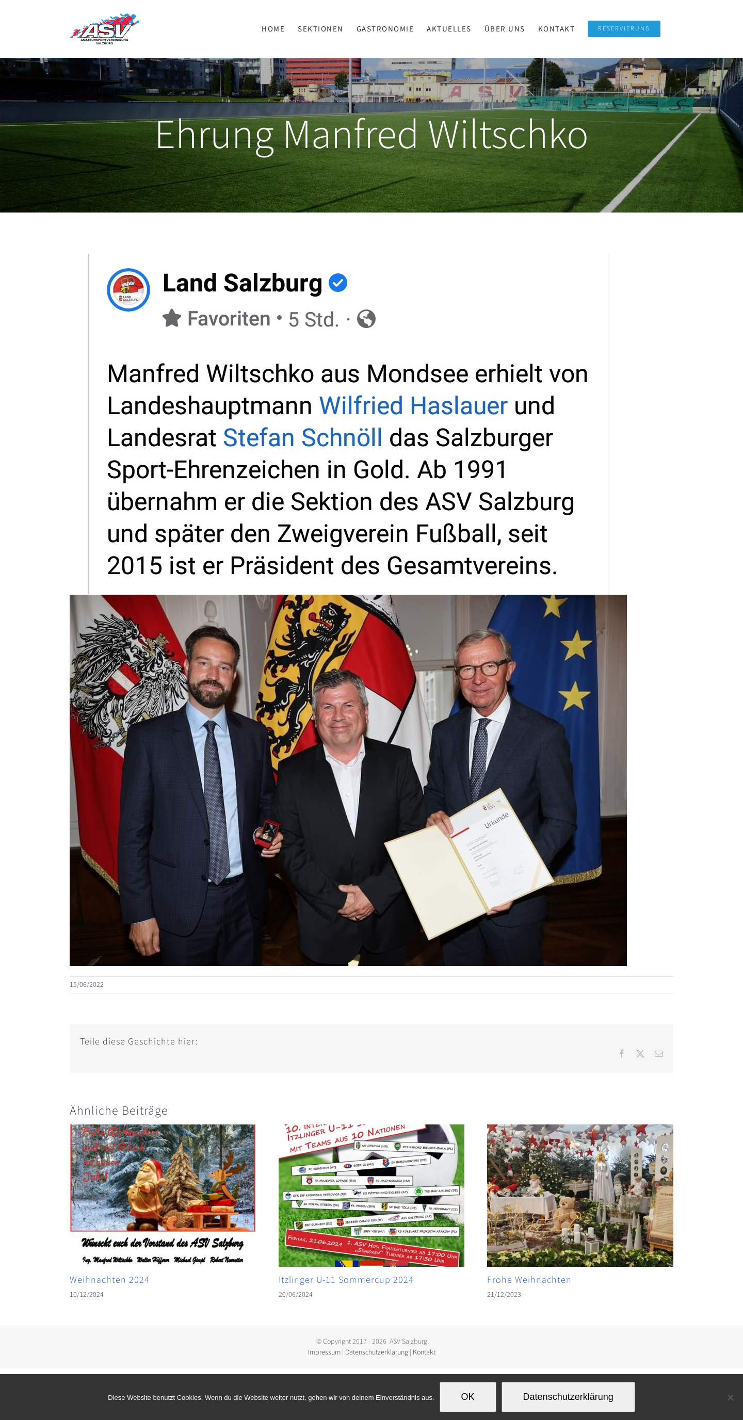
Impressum (324, 1352)
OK (468, 1397)
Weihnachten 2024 (110, 1280)
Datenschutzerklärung (376, 1352)
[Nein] (730, 1397)
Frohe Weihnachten (529, 1280)
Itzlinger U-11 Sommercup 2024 (346, 1280)
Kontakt (424, 1352)
